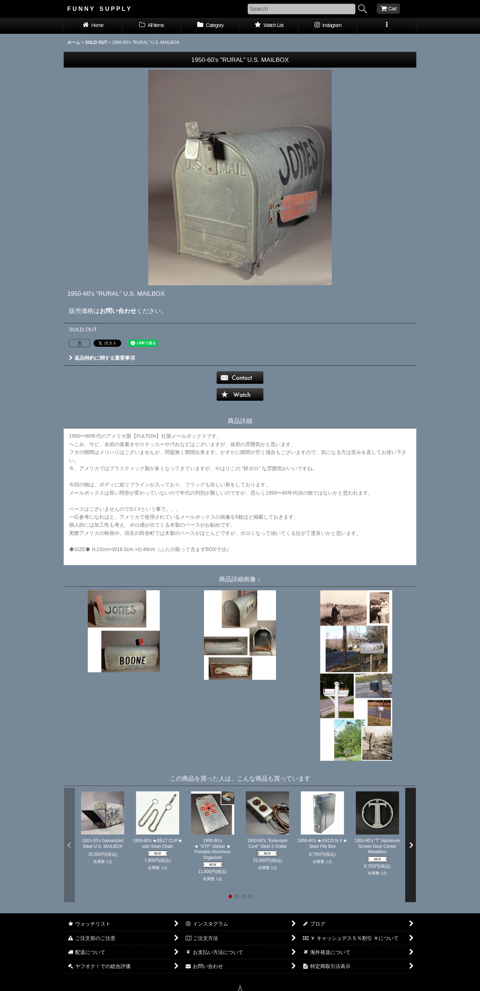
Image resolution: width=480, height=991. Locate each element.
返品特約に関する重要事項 (102, 358)
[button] (386, 26)
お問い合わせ (118, 310)
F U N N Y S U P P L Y (99, 8)
